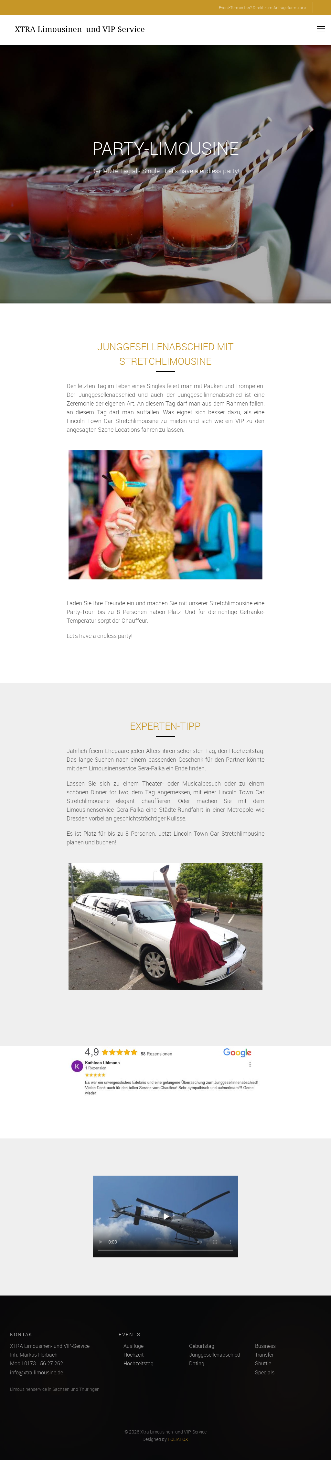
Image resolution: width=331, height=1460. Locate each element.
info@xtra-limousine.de (36, 1372)
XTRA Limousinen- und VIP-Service (80, 29)
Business (265, 1345)
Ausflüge (133, 1345)
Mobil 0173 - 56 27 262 (36, 1363)
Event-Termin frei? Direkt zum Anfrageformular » (262, 7)
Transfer (264, 1354)
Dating (196, 1363)
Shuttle (263, 1363)
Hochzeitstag (138, 1363)
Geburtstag (201, 1345)
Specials (264, 1372)
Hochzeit (133, 1354)
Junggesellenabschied (214, 1354)
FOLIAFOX (178, 1439)
